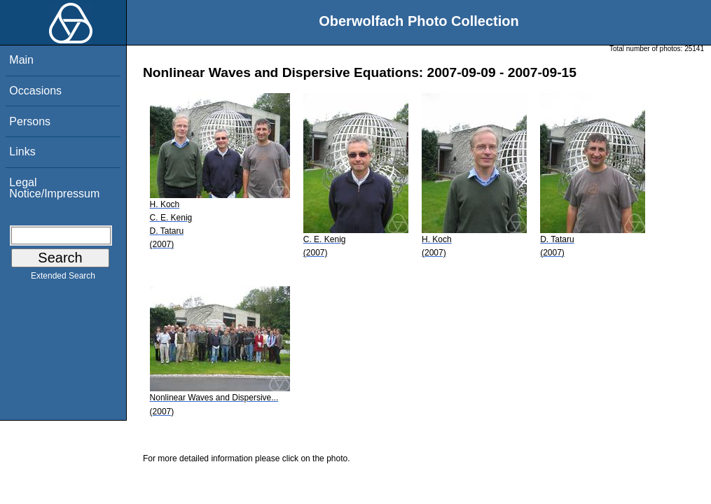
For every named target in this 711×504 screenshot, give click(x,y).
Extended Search (63, 278)
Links (22, 152)
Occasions (35, 91)
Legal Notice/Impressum (54, 188)
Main (21, 60)
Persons (29, 121)
